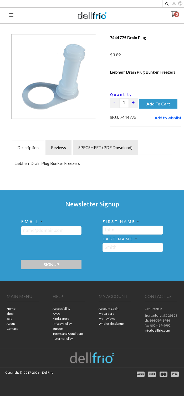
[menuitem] (23, 309)
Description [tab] (28, 147)
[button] (167, 4)
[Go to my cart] (175, 16)
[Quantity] (124, 103)
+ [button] (134, 102)
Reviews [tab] (58, 147)
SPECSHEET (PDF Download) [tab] (105, 147)
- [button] (114, 102)
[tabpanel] (92, 162)
